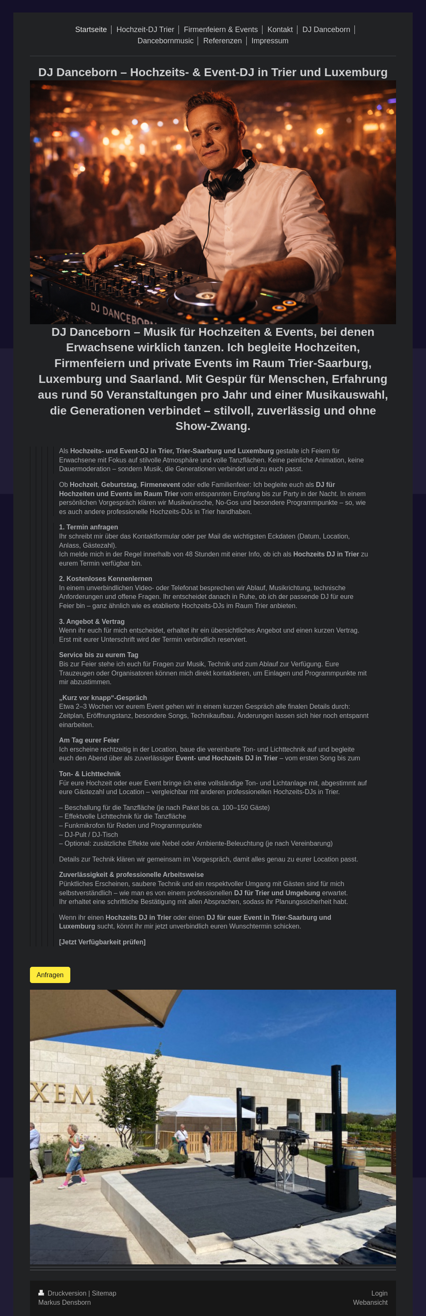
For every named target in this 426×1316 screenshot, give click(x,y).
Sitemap (104, 1293)
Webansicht (370, 1302)
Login (380, 1293)
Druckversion (63, 1293)
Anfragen (50, 974)
